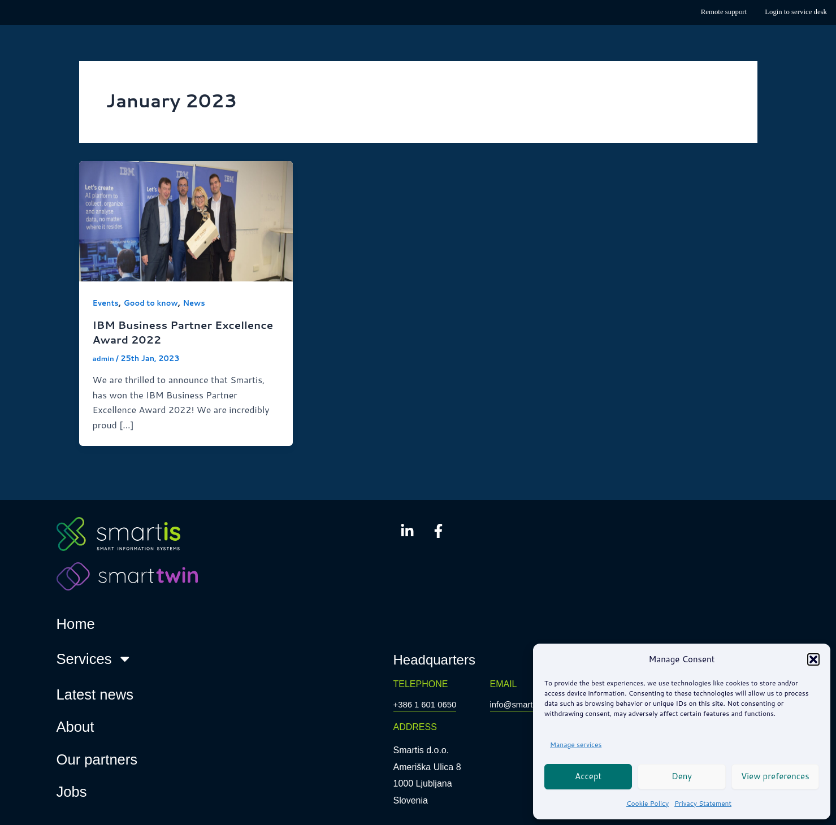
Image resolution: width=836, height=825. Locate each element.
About (75, 727)
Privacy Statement (702, 803)
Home (76, 624)
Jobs (72, 792)
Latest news (95, 694)
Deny (682, 776)
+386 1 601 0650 (427, 705)
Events (107, 303)
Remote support (724, 12)
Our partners (97, 760)
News (201, 303)
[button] (813, 659)
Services (94, 659)
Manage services (575, 744)
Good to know (154, 303)
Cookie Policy (647, 803)
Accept (588, 776)
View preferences (775, 776)
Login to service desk (796, 12)
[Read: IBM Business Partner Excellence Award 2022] (186, 219)
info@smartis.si (521, 705)
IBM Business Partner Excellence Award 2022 (163, 332)
